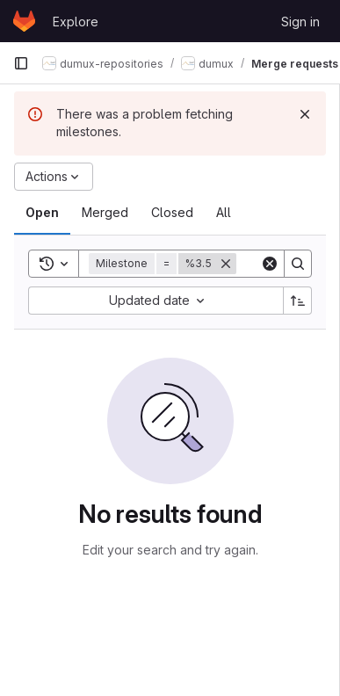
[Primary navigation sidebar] (21, 63)
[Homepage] (24, 21)
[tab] (42, 213)
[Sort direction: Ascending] (298, 300)
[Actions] (53, 177)
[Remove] (225, 263)
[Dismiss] (304, 114)
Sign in (300, 21)
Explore (75, 21)
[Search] (298, 264)
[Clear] (269, 263)
